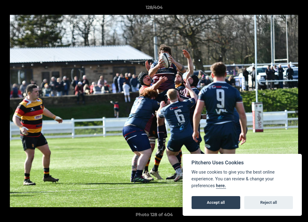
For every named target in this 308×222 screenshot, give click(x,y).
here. (221, 185)
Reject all (268, 202)
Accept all (216, 202)
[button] (297, 9)
